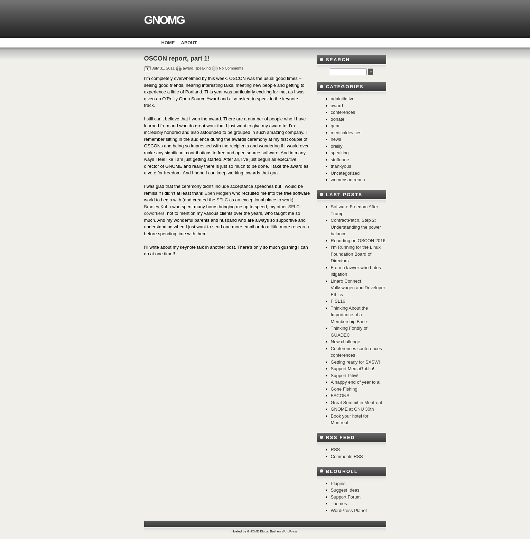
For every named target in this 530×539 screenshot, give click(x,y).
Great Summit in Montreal (356, 402)
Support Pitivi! (345, 375)
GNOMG (164, 19)
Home (168, 42)
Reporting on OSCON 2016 (358, 240)
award (188, 68)
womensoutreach (348, 179)
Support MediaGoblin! (352, 368)
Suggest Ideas (345, 490)
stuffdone (340, 159)
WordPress (290, 531)
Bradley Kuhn (158, 206)
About (189, 42)
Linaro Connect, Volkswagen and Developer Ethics (358, 287)
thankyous (341, 166)
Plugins (338, 483)
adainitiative (343, 98)
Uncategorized (345, 173)
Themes (339, 503)
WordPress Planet (349, 510)
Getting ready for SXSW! (355, 362)
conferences (343, 112)
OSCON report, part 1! (177, 58)
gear (335, 125)
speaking (203, 68)
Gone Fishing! (345, 389)
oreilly (337, 146)
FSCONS (340, 395)
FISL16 (338, 301)
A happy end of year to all (356, 382)
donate (338, 119)
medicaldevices (346, 132)
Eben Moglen (218, 193)
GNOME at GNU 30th (352, 409)
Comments (347, 456)
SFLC (222, 199)
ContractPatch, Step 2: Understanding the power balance (356, 227)
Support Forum (346, 497)
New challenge (345, 341)
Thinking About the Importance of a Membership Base (349, 314)
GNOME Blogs (257, 531)
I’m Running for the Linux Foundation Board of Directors (356, 254)
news (336, 139)
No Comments (231, 68)
